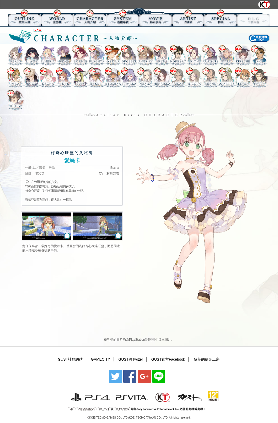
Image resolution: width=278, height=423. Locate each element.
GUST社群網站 (70, 359)
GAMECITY (100, 359)
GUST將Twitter (130, 359)
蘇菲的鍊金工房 (207, 359)
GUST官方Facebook (168, 359)
